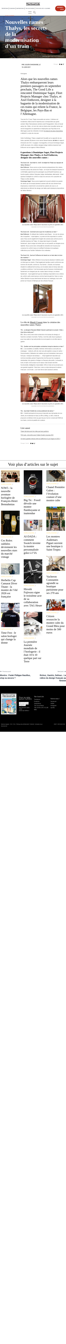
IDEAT (55, 724)
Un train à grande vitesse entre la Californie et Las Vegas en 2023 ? (40, 438)
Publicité (32, 724)
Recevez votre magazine (24, 704)
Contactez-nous (38, 724)
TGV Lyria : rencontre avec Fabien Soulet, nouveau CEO (37, 435)
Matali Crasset (36, 322)
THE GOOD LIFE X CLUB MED (41, 708)
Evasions (12, 8)
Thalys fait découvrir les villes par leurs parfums (35, 431)
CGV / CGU (12, 724)
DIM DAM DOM (61, 724)
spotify (53, 707)
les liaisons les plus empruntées (53, 131)
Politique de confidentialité (22, 724)
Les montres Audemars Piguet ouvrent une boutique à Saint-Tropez (54, 543)
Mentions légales (5, 724)
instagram (54, 705)
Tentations (4, 8)
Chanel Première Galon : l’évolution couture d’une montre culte (55, 494)
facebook (53, 701)
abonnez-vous (60, 8)
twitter (52, 703)
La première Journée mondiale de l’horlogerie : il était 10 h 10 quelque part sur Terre (32, 651)
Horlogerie (9, 16)
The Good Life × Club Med (43, 8)
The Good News (29, 8)
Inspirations (20, 8)
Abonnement (4, 726)
